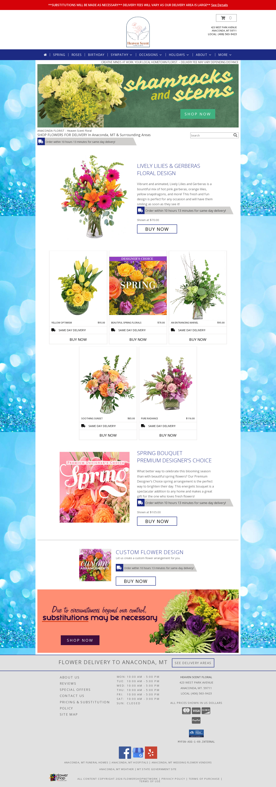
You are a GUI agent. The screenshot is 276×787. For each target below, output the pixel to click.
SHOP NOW (198, 114)
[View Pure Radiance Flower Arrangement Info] (168, 382)
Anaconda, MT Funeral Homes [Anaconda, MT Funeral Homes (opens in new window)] (86, 762)
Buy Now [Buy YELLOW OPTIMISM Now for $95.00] (78, 339)
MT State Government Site (157, 769)
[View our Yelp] (151, 757)
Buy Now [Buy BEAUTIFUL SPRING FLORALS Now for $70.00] (138, 339)
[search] (235, 135)
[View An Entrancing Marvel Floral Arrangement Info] (198, 286)
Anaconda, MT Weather (116, 769)
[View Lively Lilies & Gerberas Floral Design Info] (97, 197)
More (225, 55)
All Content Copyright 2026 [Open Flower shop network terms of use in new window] (100, 778)
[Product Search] (211, 135)
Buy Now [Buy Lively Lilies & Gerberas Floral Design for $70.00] (157, 229)
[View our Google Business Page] (138, 757)
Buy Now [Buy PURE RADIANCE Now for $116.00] (168, 435)
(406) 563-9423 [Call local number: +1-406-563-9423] (227, 34)
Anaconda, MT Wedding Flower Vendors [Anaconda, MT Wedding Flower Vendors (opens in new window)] (182, 762)
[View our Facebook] (125, 757)
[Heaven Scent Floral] (138, 32)
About (204, 55)
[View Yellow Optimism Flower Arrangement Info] (78, 286)
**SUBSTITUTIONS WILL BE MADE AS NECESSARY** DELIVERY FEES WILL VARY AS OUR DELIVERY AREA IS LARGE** (138, 5)
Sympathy (122, 55)
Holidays (179, 55)
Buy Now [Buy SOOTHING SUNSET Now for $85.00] (108, 435)
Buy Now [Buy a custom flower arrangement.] (136, 581)
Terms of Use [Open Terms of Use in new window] (150, 781)
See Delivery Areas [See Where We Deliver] (193, 663)
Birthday (96, 55)
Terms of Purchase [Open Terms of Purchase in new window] (204, 778)
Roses (76, 55)
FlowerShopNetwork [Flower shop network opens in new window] (141, 778)
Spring (59, 55)
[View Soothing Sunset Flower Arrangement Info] (108, 382)
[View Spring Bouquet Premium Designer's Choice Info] (97, 487)
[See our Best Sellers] (138, 621)
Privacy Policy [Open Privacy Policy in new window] (173, 778)
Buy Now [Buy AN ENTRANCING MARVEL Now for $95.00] (197, 339)
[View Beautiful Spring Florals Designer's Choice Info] (138, 286)
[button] (226, 18)
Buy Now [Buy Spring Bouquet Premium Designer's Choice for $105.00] (157, 521)
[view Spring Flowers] (138, 126)
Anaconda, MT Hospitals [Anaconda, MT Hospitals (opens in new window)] (130, 762)
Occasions (150, 55)
